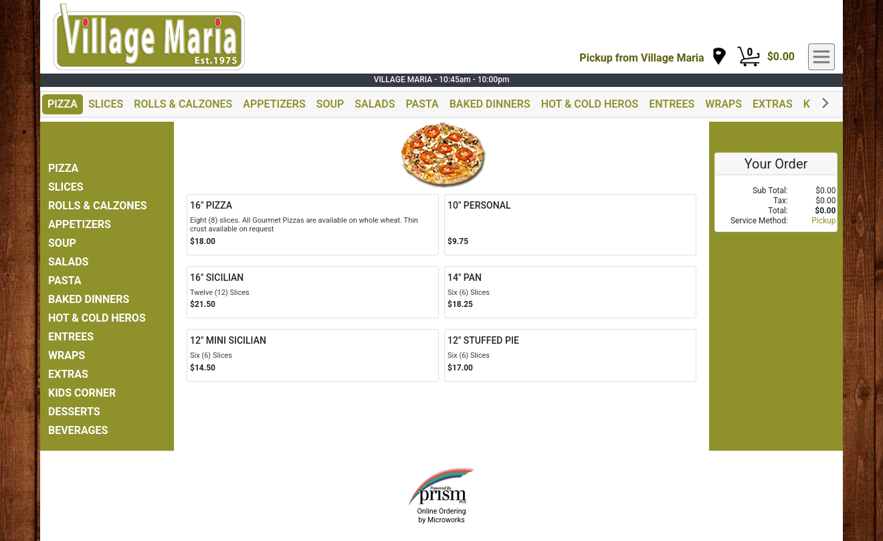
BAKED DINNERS (490, 104)
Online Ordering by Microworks (441, 515)
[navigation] (653, 57)
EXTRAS (773, 104)
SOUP (330, 104)
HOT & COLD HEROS (590, 104)
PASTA (421, 104)
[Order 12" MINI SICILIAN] (312, 355)
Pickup (823, 220)
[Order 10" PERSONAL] (570, 225)
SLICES (105, 104)
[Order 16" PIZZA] (312, 225)
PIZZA (62, 104)
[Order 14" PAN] (570, 292)
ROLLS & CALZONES (183, 104)
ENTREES (671, 104)
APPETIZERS (274, 104)
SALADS (375, 104)
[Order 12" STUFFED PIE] (570, 355)
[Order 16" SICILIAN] (312, 292)
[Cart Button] (748, 57)
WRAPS (723, 104)
